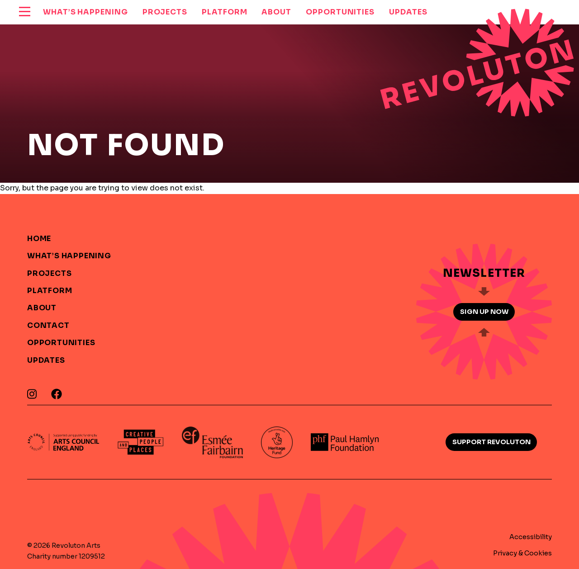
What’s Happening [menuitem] (85, 12)
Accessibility (530, 537)
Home (39, 238)
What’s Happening (69, 256)
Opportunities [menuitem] (340, 12)
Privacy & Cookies (522, 553)
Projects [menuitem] (164, 12)
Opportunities (61, 342)
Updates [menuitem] (408, 12)
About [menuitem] (276, 12)
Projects (49, 273)
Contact (48, 325)
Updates (46, 360)
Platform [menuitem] (224, 12)
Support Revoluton (491, 442)
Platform (49, 290)
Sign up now (484, 312)
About (42, 308)
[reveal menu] (24, 12)
